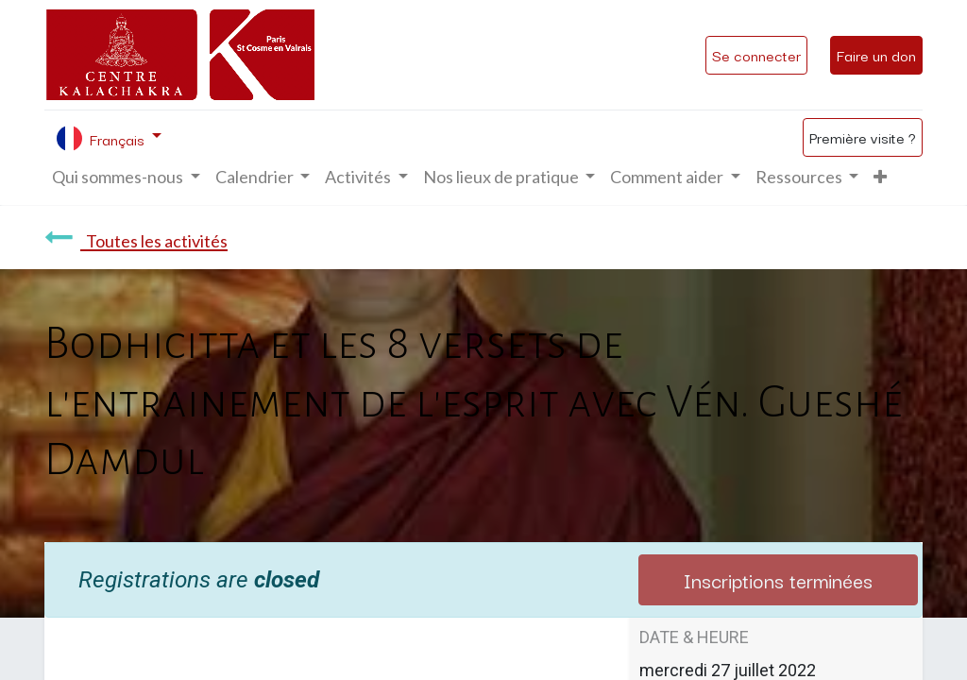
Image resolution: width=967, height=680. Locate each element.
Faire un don (876, 54)
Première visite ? (862, 137)
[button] (880, 177)
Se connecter (756, 54)
